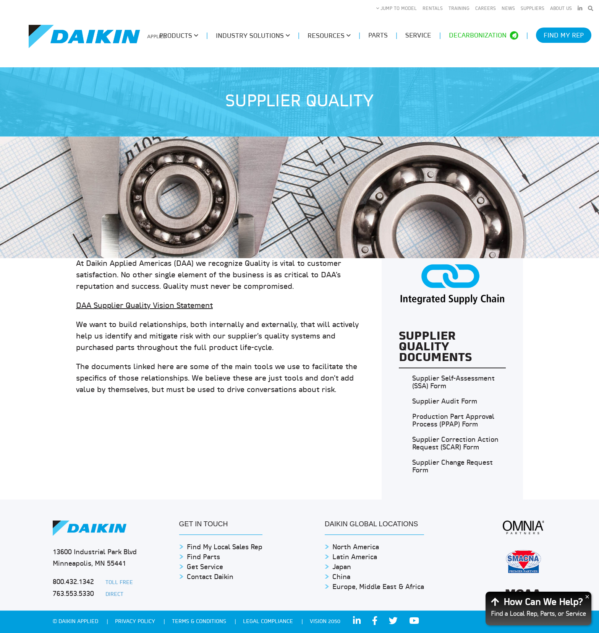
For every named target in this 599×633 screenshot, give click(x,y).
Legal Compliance (269, 622)
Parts (378, 36)
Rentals (433, 9)
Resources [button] (329, 36)
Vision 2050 (325, 622)
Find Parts (203, 557)
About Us (561, 9)
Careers (485, 9)
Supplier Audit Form (444, 401)
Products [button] (178, 36)
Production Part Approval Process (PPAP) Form (453, 420)
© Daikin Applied (76, 622)
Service (418, 36)
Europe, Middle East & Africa (378, 587)
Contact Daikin (210, 577)
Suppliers (532, 9)
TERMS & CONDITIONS (200, 622)
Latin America (354, 557)
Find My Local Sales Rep (224, 547)
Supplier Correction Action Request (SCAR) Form (455, 443)
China (341, 577)
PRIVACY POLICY (136, 622)
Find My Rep (564, 36)
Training (458, 9)
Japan (341, 567)
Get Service (205, 567)
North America (355, 547)
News (508, 9)
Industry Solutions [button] (253, 36)
